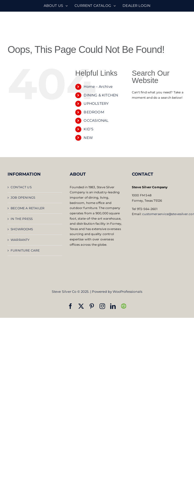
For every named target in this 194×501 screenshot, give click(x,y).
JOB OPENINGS (23, 197)
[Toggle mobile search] (173, 25)
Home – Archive (98, 86)
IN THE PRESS (22, 219)
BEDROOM (94, 112)
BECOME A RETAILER (27, 208)
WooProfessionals (127, 291)
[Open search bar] (159, 107)
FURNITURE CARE (25, 250)
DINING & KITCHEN (101, 95)
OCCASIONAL (96, 120)
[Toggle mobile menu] (183, 25)
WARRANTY (20, 240)
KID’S (88, 129)
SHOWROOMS (22, 229)
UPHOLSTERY (96, 103)
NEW (88, 137)
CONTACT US (21, 187)
